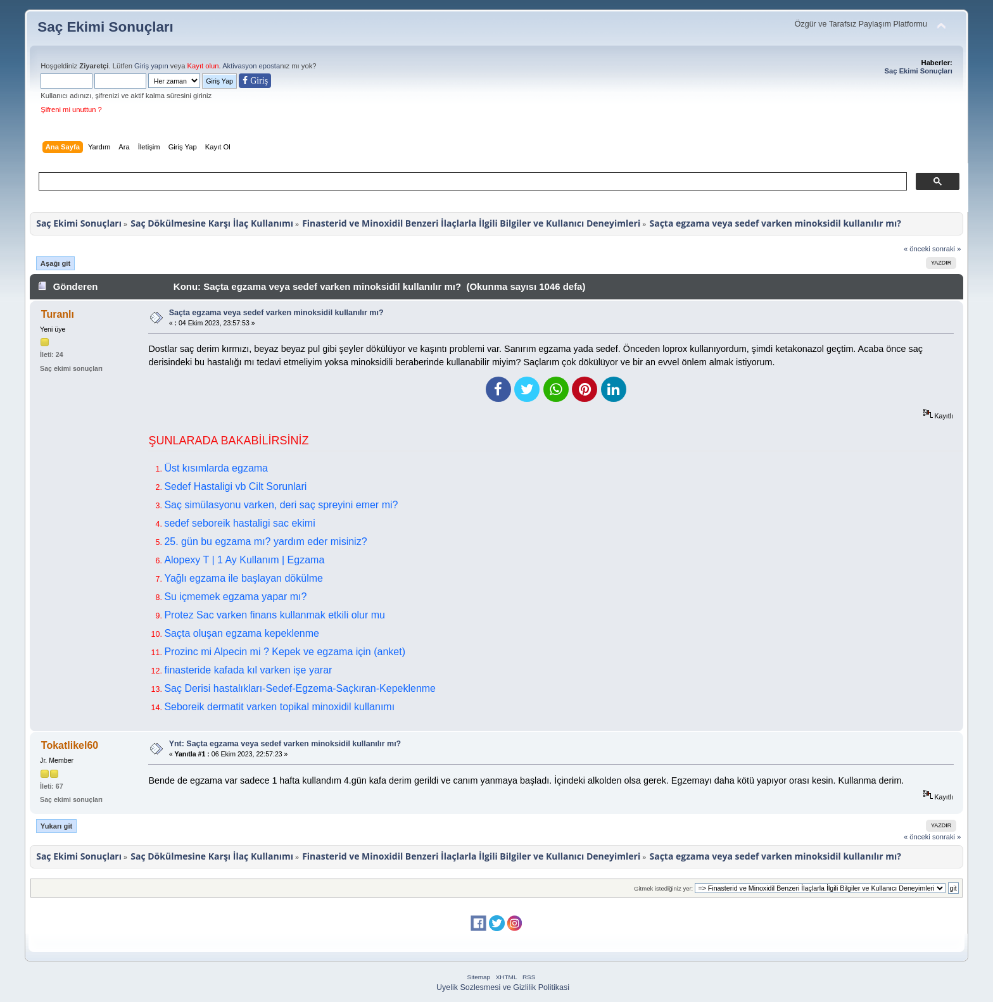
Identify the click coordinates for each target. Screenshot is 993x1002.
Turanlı (57, 314)
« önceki (917, 249)
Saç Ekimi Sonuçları (105, 27)
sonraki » (946, 249)
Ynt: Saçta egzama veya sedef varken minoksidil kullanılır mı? (285, 743)
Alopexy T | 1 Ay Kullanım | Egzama (244, 559)
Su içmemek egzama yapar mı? (235, 596)
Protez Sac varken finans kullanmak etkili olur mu (274, 615)
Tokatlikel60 (69, 745)
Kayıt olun (203, 66)
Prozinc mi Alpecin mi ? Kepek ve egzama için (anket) (284, 651)
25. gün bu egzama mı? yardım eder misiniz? (265, 541)
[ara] (471, 181)
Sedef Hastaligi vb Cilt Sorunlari (235, 486)
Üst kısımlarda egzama (216, 468)
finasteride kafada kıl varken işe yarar (248, 670)
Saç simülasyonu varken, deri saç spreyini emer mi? (281, 504)
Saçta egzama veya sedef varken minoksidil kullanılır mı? (276, 312)
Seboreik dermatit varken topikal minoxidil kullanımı (279, 706)
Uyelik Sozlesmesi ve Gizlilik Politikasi (502, 987)
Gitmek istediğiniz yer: (663, 888)
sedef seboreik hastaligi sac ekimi (239, 523)
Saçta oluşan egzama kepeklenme (241, 633)
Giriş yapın (151, 66)
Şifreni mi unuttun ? (71, 109)
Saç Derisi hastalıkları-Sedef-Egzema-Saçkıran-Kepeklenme (300, 688)
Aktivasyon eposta (251, 66)
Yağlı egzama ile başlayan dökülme (243, 578)
